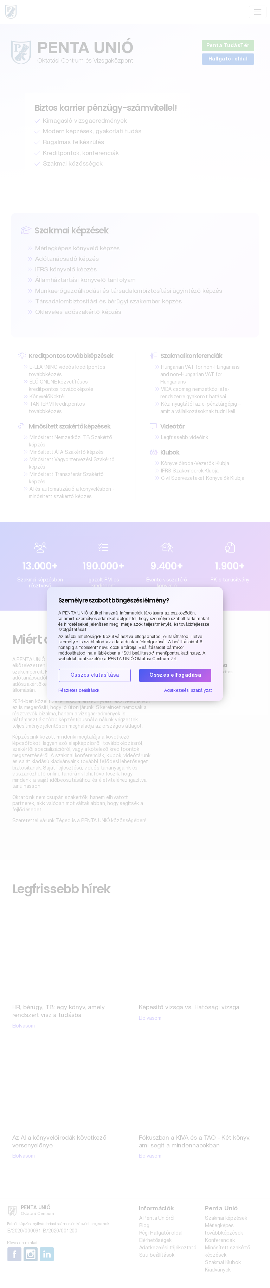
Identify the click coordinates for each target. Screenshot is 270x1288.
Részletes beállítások (79, 691)
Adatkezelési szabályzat (188, 691)
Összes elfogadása (175, 675)
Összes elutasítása (95, 675)
